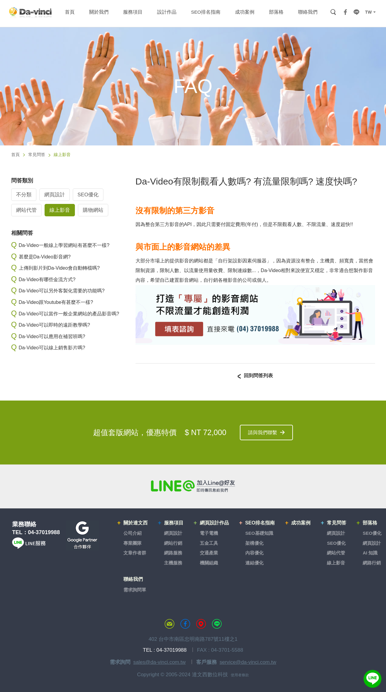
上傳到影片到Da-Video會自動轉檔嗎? (59, 268)
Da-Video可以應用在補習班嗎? (52, 336)
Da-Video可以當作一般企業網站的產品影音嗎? (69, 313)
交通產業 (209, 552)
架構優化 (254, 542)
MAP (201, 623)
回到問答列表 (258, 375)
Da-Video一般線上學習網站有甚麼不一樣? (64, 245)
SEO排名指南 (260, 523)
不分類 (24, 195)
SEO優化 (88, 195)
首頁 (15, 154)
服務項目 (174, 523)
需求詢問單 (135, 588)
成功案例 (301, 523)
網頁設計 (54, 195)
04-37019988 (44, 533)
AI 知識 (370, 552)
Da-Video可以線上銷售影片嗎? (52, 348)
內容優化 (254, 552)
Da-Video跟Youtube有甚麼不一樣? (56, 302)
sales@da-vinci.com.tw (159, 661)
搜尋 (333, 12)
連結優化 (254, 562)
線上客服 (372, 678)
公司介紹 (133, 533)
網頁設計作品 (214, 523)
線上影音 (59, 210)
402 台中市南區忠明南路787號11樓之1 (193, 638)
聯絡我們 (133, 578)
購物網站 (93, 210)
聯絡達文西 (169, 623)
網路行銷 (372, 562)
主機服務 (173, 562)
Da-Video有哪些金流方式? (47, 279)
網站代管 (26, 210)
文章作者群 (135, 552)
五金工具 (209, 542)
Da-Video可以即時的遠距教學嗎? (54, 325)
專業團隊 (133, 542)
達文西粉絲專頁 (185, 623)
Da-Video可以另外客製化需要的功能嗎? (62, 291)
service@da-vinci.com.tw (248, 661)
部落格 (370, 523)
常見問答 (36, 154)
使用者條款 (240, 674)
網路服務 (173, 552)
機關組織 (209, 562)
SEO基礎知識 (259, 533)
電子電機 (209, 533)
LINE (356, 12)
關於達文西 (136, 523)
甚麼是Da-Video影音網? (45, 256)
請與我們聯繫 (262, 432)
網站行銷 (173, 542)
